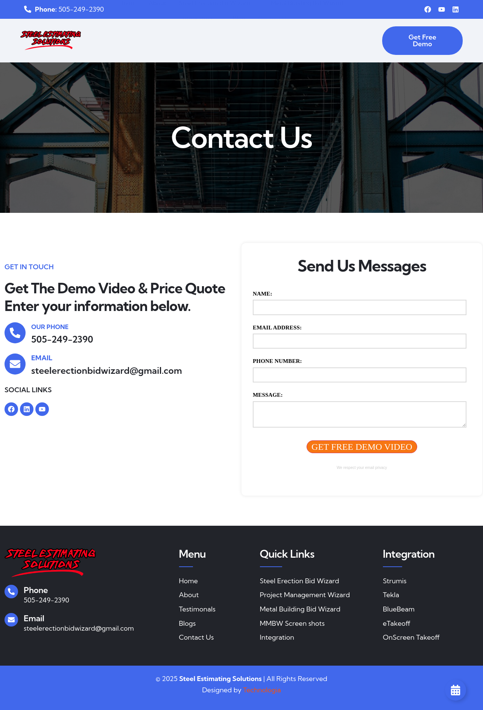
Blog (216, 48)
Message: (268, 395)
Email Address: (277, 328)
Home (105, 32)
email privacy (376, 468)
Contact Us (249, 48)
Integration (357, 33)
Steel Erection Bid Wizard (194, 33)
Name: (262, 294)
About (135, 32)
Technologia (262, 690)
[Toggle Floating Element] (455, 690)
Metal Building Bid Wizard (286, 33)
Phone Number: (277, 361)
